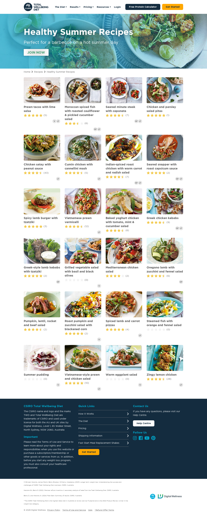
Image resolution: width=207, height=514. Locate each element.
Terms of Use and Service (74, 510)
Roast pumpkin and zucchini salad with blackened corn (79, 325)
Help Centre (144, 423)
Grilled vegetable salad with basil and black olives (82, 271)
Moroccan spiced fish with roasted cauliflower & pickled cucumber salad (82, 113)
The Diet (60, 7)
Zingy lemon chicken (162, 374)
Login (117, 7)
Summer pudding (36, 374)
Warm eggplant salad (121, 374)
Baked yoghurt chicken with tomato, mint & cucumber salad (122, 222)
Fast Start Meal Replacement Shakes (98, 443)
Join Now (36, 52)
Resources (103, 7)
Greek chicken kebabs (163, 218)
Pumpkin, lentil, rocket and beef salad (40, 323)
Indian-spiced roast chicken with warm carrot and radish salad (124, 168)
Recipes (38, 71)
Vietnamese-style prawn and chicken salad (82, 376)
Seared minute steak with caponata (120, 109)
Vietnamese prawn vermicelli (78, 220)
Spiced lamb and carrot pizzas (123, 323)
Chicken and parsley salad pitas (161, 109)
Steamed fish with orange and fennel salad (164, 323)
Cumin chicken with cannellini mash (79, 166)
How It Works (86, 413)
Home (27, 71)
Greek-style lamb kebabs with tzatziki (42, 269)
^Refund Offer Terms (104, 510)
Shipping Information (90, 435)
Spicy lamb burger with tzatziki (41, 220)
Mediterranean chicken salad (122, 269)
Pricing (88, 7)
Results (74, 7)
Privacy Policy (53, 510)
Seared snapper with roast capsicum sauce (162, 166)
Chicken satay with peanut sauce (37, 166)
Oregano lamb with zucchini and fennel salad (165, 269)
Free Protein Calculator (143, 6)
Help (90, 510)
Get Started (173, 6)
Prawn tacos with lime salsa (39, 109)
